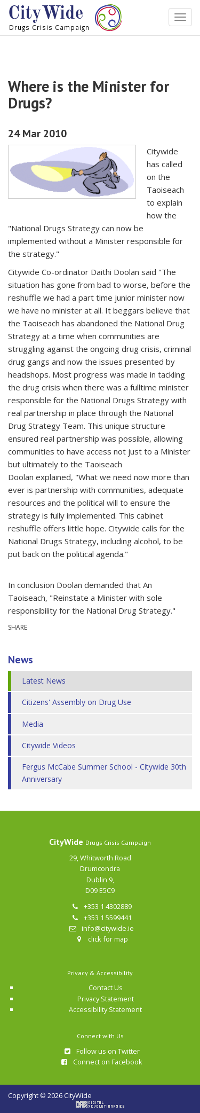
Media (32, 724)
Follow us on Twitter (101, 1051)
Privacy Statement (105, 999)
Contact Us (106, 987)
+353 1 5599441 (101, 917)
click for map (101, 939)
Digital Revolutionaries (100, 1104)
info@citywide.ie (101, 928)
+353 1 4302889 (101, 906)
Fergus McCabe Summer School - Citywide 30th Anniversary (104, 772)
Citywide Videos (49, 745)
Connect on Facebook (101, 1062)
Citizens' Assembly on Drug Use (76, 702)
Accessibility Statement (105, 1009)
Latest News (44, 681)
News (20, 660)
